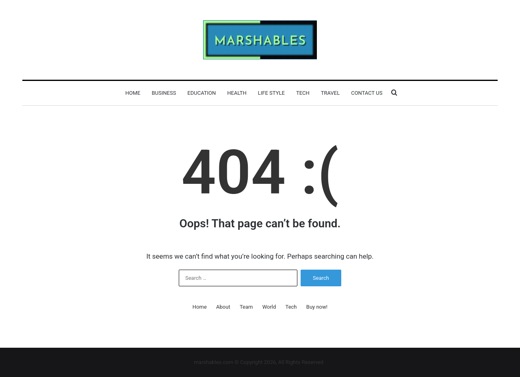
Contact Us (366, 93)
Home (133, 93)
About (223, 307)
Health (236, 93)
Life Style (271, 93)
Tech (303, 93)
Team (246, 307)
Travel (330, 93)
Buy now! (316, 307)
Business (164, 93)
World (269, 307)
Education (201, 93)
